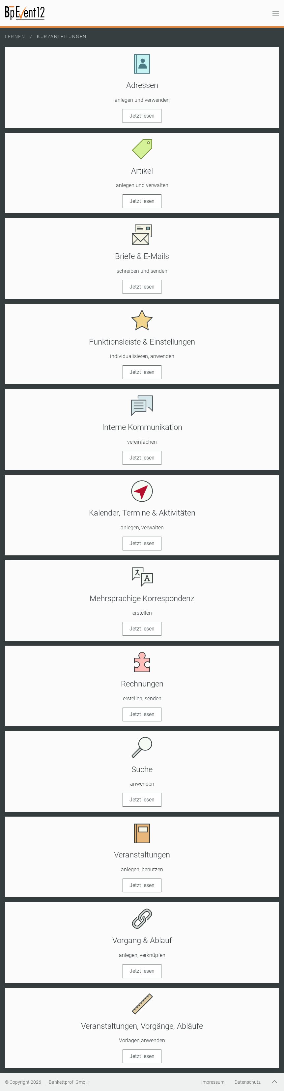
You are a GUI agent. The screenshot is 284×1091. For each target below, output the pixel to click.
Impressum (212, 1082)
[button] (275, 13)
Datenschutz (248, 1082)
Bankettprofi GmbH (69, 1082)
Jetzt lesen (142, 116)
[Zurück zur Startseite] (24, 13)
